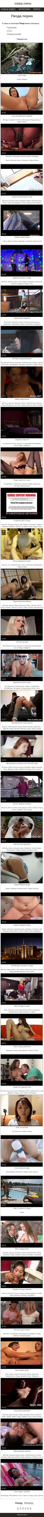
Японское (18, 362)
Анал (5, 1010)
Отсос (31, 283)
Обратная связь (22, 1515)
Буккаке (39, 405)
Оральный (11, 202)
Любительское (26, 362)
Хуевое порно (22, 3)
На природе (4, 1495)
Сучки (38, 688)
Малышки (29, 1254)
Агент (25, 809)
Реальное (5, 526)
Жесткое (5, 201)
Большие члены (15, 160)
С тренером (37, 1254)
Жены (23, 565)
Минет (29, 201)
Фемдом (24, 1416)
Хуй (20, 281)
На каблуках (29, 324)
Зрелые (10, 281)
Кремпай (24, 79)
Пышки (8, 607)
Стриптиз (14, 283)
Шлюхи (4, 241)
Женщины (25, 160)
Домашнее (10, 686)
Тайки (11, 1295)
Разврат (38, 202)
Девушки (18, 202)
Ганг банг (17, 405)
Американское (10, 1376)
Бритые (36, 160)
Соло (15, 445)
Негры (7, 160)
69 (25, 769)
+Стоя (9, 31)
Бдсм (9, 969)
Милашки (17, 486)
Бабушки (13, 888)
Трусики (25, 1495)
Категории (24, 9)
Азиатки (34, 362)
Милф (3, 607)
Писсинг (24, 484)
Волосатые (5, 364)
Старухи (24, 1131)
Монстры (23, 728)
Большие (30, 850)
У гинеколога (17, 484)
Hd (5, 322)
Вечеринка (31, 281)
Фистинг (30, 727)
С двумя (32, 1012)
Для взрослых (38, 607)
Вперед (28, 1503)
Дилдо (28, 688)
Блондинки (17, 688)
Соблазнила (32, 1093)
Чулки (21, 322)
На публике (28, 241)
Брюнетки (29, 364)
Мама (16, 605)
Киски (33, 202)
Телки (23, 202)
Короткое (18, 1131)
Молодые (6, 120)
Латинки (23, 850)
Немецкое (17, 403)
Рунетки (30, 1050)
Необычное (19, 1172)
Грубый (18, 526)
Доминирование (20, 971)
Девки (39, 848)
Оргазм (24, 281)
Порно (36, 9)
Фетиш (24, 122)
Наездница (37, 931)
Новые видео (8, 9)
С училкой (32, 524)
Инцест (4, 929)
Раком (4, 405)
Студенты (39, 524)
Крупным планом (15, 120)
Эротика (19, 443)
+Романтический (13, 34)
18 (13, 1131)
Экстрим (16, 728)
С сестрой (35, 929)
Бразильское (11, 850)
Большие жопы (36, 201)
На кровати (30, 1295)
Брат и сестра (18, 931)
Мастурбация (14, 364)
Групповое (15, 322)
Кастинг (10, 807)
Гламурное (37, 324)
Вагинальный (37, 241)
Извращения (38, 565)
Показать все (22, 39)
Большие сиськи (14, 201)
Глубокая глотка (37, 1457)
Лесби (9, 322)
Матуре (30, 607)
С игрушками (15, 324)
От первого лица (26, 526)
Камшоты (29, 405)
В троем (26, 322)
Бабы (16, 769)
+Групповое (11, 28)
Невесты (16, 1335)
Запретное (36, 484)
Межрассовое (13, 1012)
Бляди (24, 567)
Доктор (37, 120)
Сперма (27, 1293)
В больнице (25, 120)
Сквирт (7, 888)
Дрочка (10, 241)
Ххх (9, 565)
